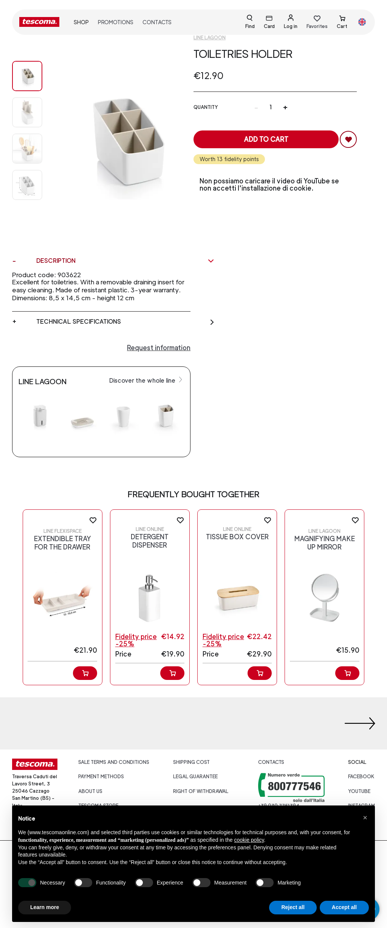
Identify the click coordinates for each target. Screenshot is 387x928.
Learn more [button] (44, 907)
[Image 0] (27, 76)
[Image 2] (27, 148)
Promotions (115, 22)
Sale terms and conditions (113, 762)
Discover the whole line (146, 380)
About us (90, 791)
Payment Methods (101, 776)
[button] (365, 818)
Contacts (157, 22)
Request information (158, 348)
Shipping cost (191, 762)
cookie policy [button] (249, 840)
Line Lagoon (210, 37)
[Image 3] (27, 185)
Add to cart (266, 139)
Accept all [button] (344, 907)
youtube (359, 791)
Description (125, 261)
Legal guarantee (195, 776)
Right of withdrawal (200, 791)
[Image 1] (27, 112)
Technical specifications (125, 322)
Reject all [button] (292, 907)
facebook (361, 776)
